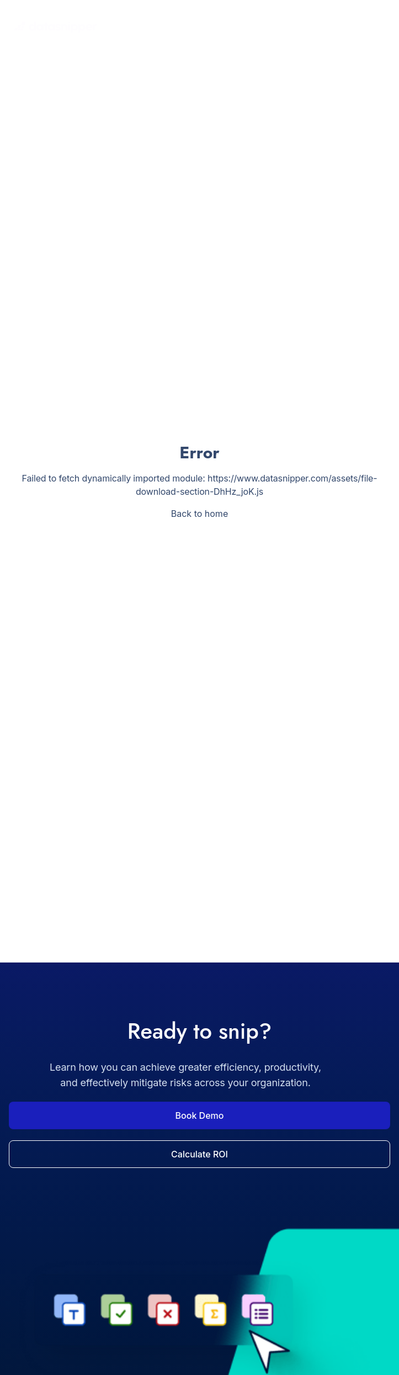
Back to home (199, 513)
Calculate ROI (199, 1154)
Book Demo (199, 1115)
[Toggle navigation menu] (379, 27)
